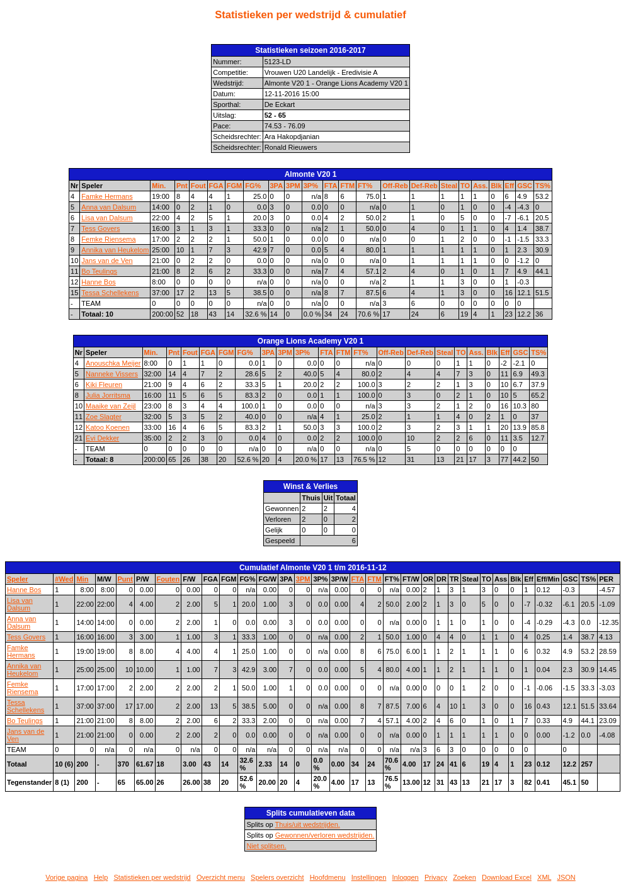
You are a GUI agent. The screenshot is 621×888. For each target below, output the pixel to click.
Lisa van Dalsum (106, 218)
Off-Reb (394, 185)
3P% (311, 185)
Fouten (168, 579)
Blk (496, 185)
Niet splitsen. (266, 846)
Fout (198, 185)
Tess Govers (100, 228)
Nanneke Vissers (112, 374)
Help (101, 877)
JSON (566, 877)
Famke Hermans (106, 196)
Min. (159, 185)
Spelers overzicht (277, 877)
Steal (449, 185)
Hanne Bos (98, 282)
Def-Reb (424, 185)
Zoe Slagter (104, 416)
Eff (510, 185)
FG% (253, 185)
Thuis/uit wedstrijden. (307, 824)
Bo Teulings (99, 271)
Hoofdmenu (328, 877)
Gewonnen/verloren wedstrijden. (325, 835)
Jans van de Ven (106, 260)
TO (465, 185)
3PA (276, 185)
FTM (347, 185)
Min (82, 579)
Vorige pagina (66, 877)
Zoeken (464, 877)
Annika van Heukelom (115, 250)
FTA (331, 185)
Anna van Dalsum (108, 207)
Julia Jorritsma (108, 395)
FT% (365, 185)
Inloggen (405, 877)
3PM (293, 185)
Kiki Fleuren (104, 384)
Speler (17, 579)
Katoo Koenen (108, 427)
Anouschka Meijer (113, 363)
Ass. (480, 185)
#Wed (64, 579)
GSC (524, 185)
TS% (542, 185)
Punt (125, 579)
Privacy (435, 877)
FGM (234, 185)
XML (544, 877)
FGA (216, 185)
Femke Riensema (108, 239)
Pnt (182, 185)
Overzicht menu (221, 877)
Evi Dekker (102, 438)
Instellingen (369, 877)
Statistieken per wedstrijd (151, 877)
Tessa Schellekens (110, 292)
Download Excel (507, 877)
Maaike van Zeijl (110, 406)
